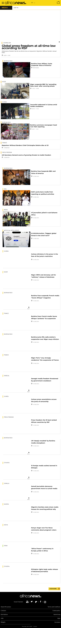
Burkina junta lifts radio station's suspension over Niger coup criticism (45, 338)
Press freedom (7, 152)
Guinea (4, 102)
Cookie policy (56, 610)
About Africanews (6, 607)
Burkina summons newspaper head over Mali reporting (43, 126)
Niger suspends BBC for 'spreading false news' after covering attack (43, 85)
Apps (58, 618)
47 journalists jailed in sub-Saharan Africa (44, 214)
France (4, 142)
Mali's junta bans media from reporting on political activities (42, 193)
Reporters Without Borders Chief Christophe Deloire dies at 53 (25, 145)
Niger (4, 81)
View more (53, 588)
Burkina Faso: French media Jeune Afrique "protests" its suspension (44, 317)
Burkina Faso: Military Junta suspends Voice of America (41, 64)
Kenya (6, 525)
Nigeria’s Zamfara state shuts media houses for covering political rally (44, 508)
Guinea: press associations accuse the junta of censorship (43, 400)
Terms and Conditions (54, 607)
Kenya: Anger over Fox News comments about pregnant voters (43, 529)
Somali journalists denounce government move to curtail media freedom (44, 488)
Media (6, 209)
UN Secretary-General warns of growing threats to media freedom (26, 155)
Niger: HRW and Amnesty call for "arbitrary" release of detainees (43, 276)
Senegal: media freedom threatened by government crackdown (44, 380)
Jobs (2, 618)
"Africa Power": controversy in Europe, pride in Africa (42, 550)
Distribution (4, 614)
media (5, 8)
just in (15, 7)
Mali (5, 189)
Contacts (3, 610)
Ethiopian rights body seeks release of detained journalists (44, 570)
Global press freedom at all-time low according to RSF (29, 47)
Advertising (56, 614)
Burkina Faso (8, 61)
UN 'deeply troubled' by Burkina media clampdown (43, 442)
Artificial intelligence (11, 230)
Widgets (3, 622)
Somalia (6, 483)
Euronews (57, 622)
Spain (5, 545)
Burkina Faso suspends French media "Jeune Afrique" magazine (45, 297)
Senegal (6, 375)
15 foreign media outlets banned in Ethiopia (44, 467)
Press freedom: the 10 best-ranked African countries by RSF (44, 421)
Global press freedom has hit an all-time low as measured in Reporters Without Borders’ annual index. (29, 51)
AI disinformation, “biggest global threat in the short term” (43, 234)
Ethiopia (6, 462)
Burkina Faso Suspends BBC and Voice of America (43, 172)
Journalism (7, 43)
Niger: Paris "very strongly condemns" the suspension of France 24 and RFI (45, 359)
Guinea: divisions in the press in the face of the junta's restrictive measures (44, 255)
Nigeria (6, 504)
